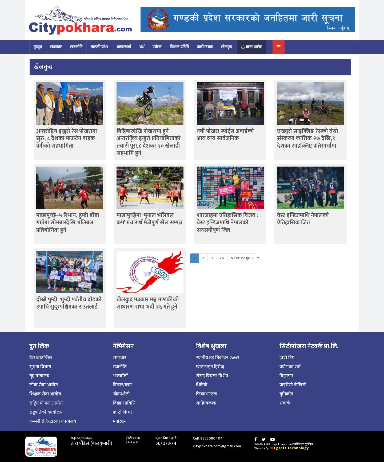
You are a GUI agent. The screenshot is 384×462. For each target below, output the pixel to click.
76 (221, 258)
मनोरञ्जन (205, 47)
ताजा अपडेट (251, 47)
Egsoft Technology (291, 448)
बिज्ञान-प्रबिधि (179, 47)
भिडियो (201, 385)
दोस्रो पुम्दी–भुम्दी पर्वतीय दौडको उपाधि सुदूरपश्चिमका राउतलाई (69, 303)
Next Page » (242, 258)
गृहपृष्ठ (38, 47)
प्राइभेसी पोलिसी (292, 385)
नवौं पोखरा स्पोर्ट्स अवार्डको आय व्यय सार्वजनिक (225, 134)
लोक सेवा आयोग (43, 385)
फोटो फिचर (122, 412)
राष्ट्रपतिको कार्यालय (45, 412)
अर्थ (142, 47)
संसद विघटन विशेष (212, 376)
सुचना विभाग (40, 367)
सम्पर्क (284, 403)
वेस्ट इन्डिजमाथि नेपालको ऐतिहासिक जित (303, 219)
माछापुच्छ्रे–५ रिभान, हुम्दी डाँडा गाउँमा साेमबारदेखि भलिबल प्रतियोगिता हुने (67, 223)
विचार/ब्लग (122, 385)
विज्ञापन (286, 376)
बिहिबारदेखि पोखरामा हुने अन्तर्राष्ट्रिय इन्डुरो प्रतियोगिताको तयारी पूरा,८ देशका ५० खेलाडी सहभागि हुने (149, 142)
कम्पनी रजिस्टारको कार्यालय (52, 421)
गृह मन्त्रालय (39, 376)
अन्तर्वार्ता (120, 376)
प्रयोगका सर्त (290, 367)
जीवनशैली (121, 394)
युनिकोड (286, 394)
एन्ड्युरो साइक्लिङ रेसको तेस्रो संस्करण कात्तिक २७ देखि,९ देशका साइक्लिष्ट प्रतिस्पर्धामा (307, 138)
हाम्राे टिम (286, 357)
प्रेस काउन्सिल (40, 357)
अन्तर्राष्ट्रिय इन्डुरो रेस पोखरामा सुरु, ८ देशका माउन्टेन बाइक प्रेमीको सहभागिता (66, 138)
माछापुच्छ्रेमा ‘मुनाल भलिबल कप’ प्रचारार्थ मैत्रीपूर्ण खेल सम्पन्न (149, 219)
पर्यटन (157, 47)
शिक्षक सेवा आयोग (45, 394)
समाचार (56, 47)
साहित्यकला (206, 403)
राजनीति (76, 47)
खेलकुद (226, 47)
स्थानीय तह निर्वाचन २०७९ (217, 357)
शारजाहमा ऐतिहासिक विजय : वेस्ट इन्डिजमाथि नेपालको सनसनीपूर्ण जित (227, 223)
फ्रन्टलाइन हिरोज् (210, 367)
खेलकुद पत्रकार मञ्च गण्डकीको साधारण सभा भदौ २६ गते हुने (148, 303)
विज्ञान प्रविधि (124, 403)
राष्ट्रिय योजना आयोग (46, 403)
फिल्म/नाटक (206, 394)
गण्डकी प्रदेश (99, 47)
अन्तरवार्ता (123, 47)
